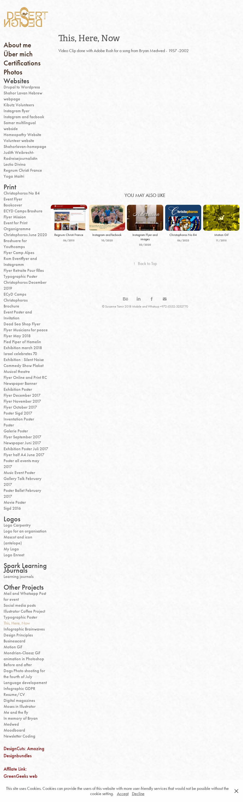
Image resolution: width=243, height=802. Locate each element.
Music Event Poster (19, 472)
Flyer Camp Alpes (19, 252)
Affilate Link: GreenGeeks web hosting (20, 776)
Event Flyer (13, 199)
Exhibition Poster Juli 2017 (26, 448)
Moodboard (14, 730)
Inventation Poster (19, 419)
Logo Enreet (14, 554)
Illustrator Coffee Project (24, 611)
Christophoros (16, 300)
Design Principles (18, 635)
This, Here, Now (17, 623)
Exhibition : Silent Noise (24, 359)
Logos (12, 519)
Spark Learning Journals (25, 568)
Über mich (18, 54)
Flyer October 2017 (20, 407)
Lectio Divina (15, 164)
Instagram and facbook (24, 116)
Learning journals (18, 576)
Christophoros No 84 (22, 193)
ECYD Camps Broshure (23, 211)
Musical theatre (17, 371)
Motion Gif (13, 647)
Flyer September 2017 (22, 437)
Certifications (22, 63)
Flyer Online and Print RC (25, 377)
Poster (9, 425)
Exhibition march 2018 (23, 347)
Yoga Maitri (14, 176)
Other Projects (24, 587)
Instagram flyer (16, 110)
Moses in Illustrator (20, 706)
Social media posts (20, 605)
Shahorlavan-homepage (25, 146)
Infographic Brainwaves (24, 629)
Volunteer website (19, 140)
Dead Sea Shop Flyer (22, 324)
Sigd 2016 (12, 508)
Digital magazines (19, 700)
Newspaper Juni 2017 (22, 442)
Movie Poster (15, 502)
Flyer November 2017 (22, 401)
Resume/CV (14, 694)
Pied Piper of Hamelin (22, 341)
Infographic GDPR (19, 688)
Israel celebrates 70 (20, 353)
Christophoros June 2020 (25, 234)
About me (17, 45)
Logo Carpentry (17, 525)
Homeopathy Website (22, 134)
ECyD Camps (15, 294)
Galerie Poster (16, 431)
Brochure (11, 306)
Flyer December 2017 (22, 395)
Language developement (25, 682)
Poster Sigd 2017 (18, 413)
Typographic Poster (20, 276)
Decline (138, 793)
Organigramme (17, 228)
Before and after (18, 664)
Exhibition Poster (18, 389)
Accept (123, 793)
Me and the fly (16, 712)
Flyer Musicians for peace (26, 330)
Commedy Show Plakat (23, 365)
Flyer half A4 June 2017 (24, 454)
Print (10, 187)
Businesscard (14, 641)
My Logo (11, 549)
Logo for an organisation (25, 531)
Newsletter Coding (19, 736)
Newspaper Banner (20, 383)
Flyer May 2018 (17, 335)
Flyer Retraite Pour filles (24, 270)
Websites (16, 81)
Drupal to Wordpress (22, 87)
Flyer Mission (15, 217)
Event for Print (15, 222)
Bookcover (13, 205)
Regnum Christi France (23, 170)
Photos (13, 72)
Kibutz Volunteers (19, 105)
